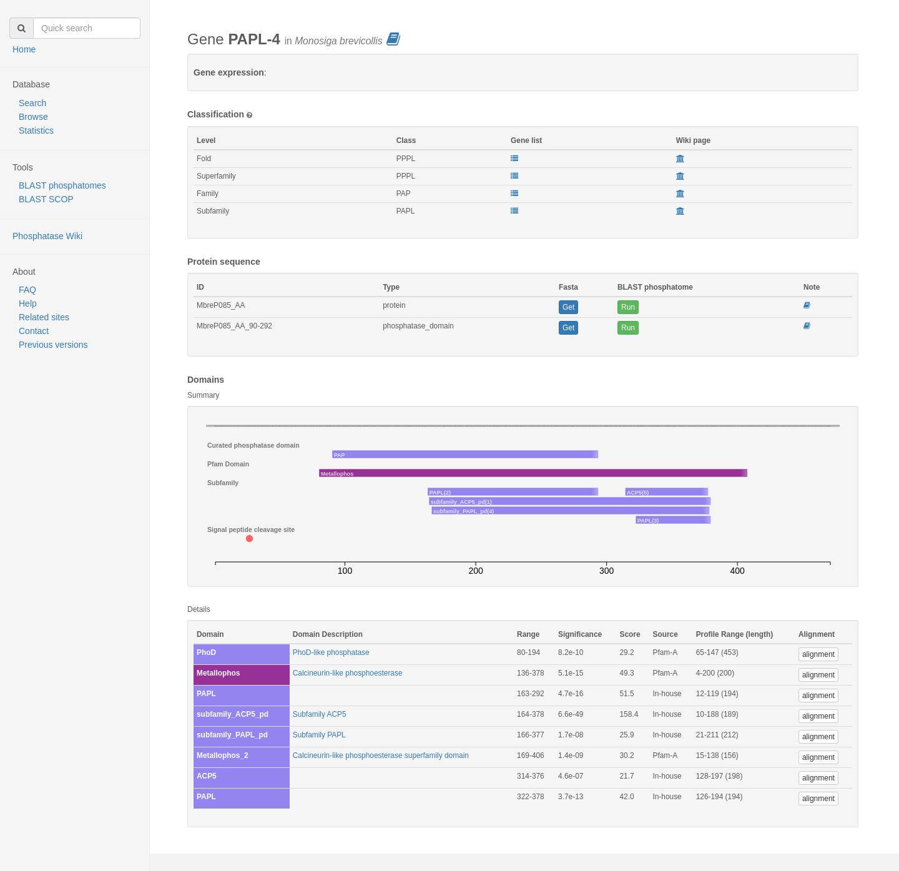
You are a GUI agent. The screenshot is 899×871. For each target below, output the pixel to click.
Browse (33, 117)
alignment (818, 654)
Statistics (36, 130)
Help (28, 303)
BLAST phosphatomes (62, 185)
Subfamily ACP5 (319, 714)
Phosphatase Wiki (47, 236)
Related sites (44, 317)
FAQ (27, 290)
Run (628, 307)
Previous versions (53, 345)
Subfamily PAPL (319, 735)
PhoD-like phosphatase (331, 652)
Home (24, 49)
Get (568, 307)
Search (32, 103)
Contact (34, 331)
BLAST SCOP (46, 199)
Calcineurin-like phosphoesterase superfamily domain (381, 755)
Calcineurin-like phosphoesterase (348, 673)
